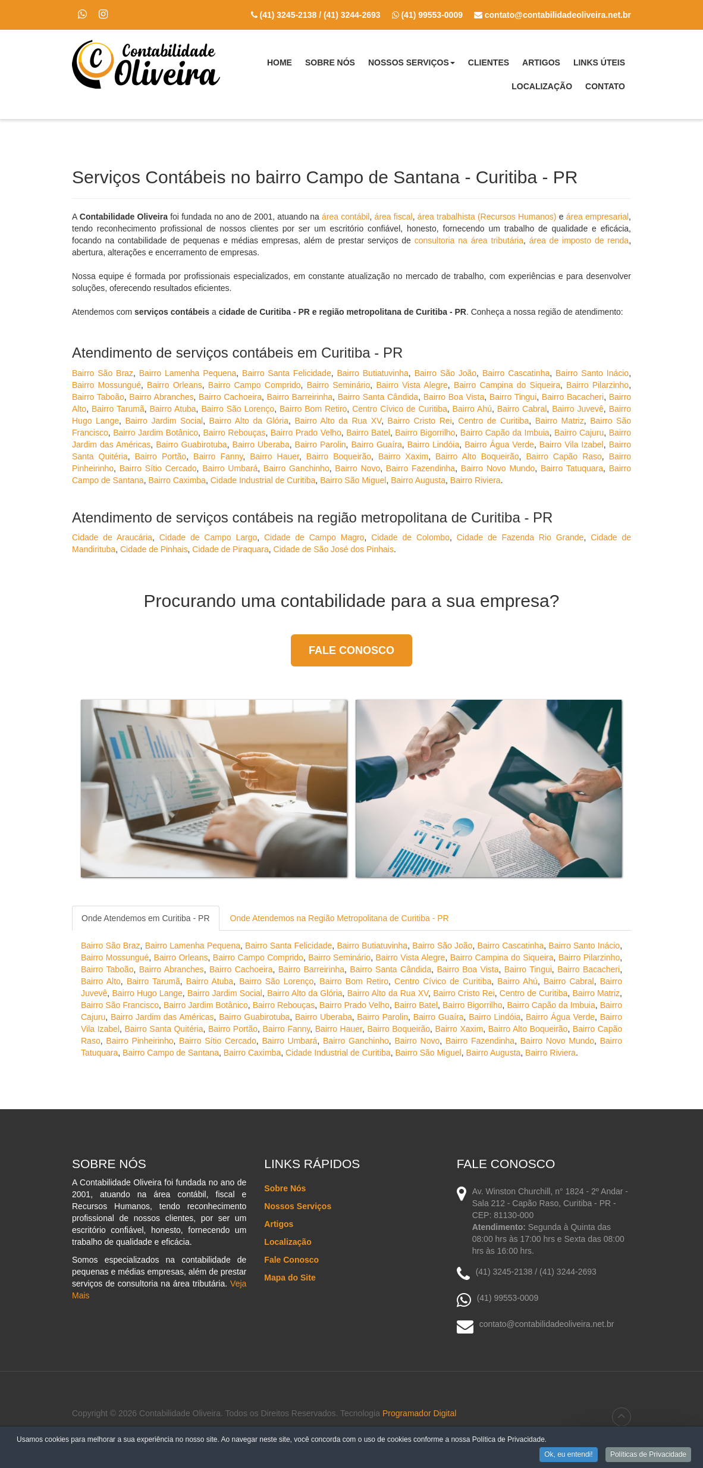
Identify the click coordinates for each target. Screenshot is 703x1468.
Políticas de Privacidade (648, 1455)
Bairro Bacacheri (573, 397)
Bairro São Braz (102, 373)
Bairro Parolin (320, 444)
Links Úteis (599, 62)
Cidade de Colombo (410, 537)
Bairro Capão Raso (564, 456)
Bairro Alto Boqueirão (477, 456)
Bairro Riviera (475, 480)
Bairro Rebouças (234, 432)
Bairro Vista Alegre (411, 385)
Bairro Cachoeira (230, 397)
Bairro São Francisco (120, 1005)
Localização (541, 86)
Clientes (488, 62)
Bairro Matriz (559, 420)
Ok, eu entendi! (568, 1455)
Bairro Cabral (522, 409)
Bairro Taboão (98, 397)
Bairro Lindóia (433, 444)
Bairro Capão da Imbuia (505, 432)
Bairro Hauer (274, 456)
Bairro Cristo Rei (420, 420)
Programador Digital (419, 1413)
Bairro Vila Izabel (571, 444)
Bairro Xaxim (403, 456)
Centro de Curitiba (493, 420)
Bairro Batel (368, 432)
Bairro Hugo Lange (147, 993)
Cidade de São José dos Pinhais (334, 549)
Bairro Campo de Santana (171, 1052)
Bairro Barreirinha (300, 397)
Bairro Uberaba (261, 444)
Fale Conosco (351, 650)
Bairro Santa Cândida (378, 397)
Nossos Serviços (411, 66)
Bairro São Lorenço (237, 409)
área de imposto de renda (579, 240)
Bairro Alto (101, 981)
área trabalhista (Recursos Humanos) (487, 216)
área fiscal (394, 216)
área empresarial (597, 216)
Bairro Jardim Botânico (155, 432)
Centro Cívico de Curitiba (399, 409)
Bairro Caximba (176, 480)
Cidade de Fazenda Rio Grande (520, 537)
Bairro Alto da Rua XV (337, 420)
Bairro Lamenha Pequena (188, 373)
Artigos (541, 62)
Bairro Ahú (472, 409)
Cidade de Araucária (112, 537)
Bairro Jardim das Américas (162, 1017)
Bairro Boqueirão (338, 456)
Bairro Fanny (218, 456)
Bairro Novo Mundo (498, 468)
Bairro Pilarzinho (597, 385)
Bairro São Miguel (353, 480)
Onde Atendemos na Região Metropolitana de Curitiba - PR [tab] (339, 918)
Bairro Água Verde (499, 444)
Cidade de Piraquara (230, 549)
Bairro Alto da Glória (248, 420)
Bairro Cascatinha (516, 373)
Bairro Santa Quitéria (163, 1029)
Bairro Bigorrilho (425, 432)
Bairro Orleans (174, 385)
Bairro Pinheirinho (139, 1041)
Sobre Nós (330, 62)
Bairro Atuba (173, 409)
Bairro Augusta (418, 480)
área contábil (346, 216)
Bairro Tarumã (118, 409)
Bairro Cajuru (579, 432)
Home (279, 62)
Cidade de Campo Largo (208, 537)
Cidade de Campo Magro (314, 537)
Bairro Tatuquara (572, 468)
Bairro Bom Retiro (313, 409)
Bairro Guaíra (377, 444)
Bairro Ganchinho (296, 468)
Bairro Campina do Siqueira (507, 385)
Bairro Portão (161, 456)
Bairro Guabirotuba (191, 444)
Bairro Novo (357, 468)
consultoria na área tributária (469, 240)
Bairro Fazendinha (420, 468)
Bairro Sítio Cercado (158, 468)
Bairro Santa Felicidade (286, 373)
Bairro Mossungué (106, 385)
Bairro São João (445, 373)
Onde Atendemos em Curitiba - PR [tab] (145, 918)
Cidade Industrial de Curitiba (263, 480)
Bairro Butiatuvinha (373, 373)
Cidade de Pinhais (154, 549)
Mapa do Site (289, 1277)
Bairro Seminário (339, 385)
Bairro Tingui (512, 397)
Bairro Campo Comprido (254, 385)
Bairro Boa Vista (454, 397)
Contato (605, 86)
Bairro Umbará (230, 468)
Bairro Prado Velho (306, 432)
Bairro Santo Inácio (592, 373)
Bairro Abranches (161, 397)
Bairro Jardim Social (164, 420)
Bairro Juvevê (578, 409)
